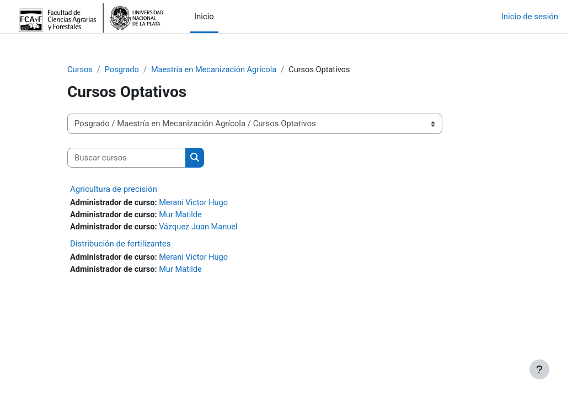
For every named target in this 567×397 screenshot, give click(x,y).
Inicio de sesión (529, 17)
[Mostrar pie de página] (539, 369)
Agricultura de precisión (113, 190)
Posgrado (123, 70)
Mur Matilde (183, 216)
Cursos (80, 70)
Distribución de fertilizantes (120, 245)
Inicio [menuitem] (204, 17)
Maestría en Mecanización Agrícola (217, 70)
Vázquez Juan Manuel (201, 228)
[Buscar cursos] (126, 158)
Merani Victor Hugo (196, 203)
